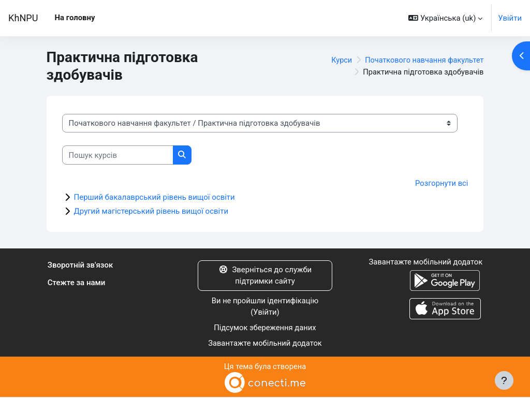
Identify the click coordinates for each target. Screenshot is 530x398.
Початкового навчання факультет (422, 60)
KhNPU (23, 17)
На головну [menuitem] (75, 17)
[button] (445, 18)
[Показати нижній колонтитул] (504, 380)
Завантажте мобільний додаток (265, 343)
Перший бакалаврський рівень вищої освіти (154, 197)
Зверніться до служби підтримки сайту (265, 275)
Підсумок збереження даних (264, 328)
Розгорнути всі (441, 183)
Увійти (510, 18)
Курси (337, 60)
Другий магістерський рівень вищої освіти (151, 211)
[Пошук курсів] (117, 154)
